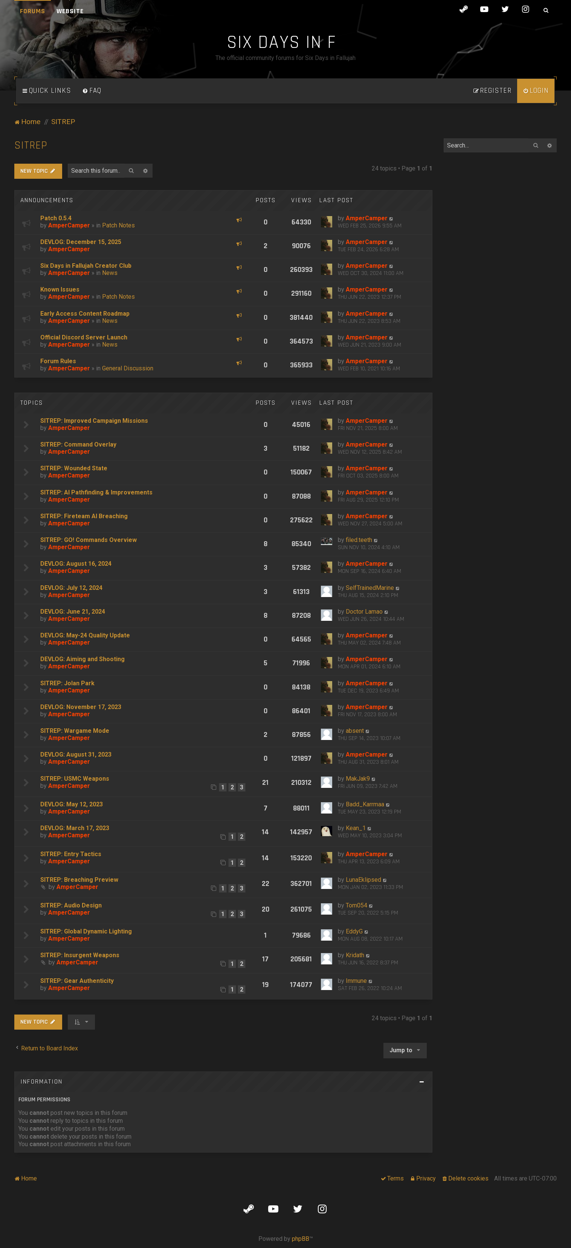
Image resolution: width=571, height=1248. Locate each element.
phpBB (300, 1238)
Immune (356, 980)
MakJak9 (358, 778)
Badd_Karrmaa (365, 804)
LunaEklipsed (363, 879)
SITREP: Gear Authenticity (77, 980)
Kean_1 (356, 828)
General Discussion (127, 368)
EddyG (354, 931)
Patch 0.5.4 (56, 218)
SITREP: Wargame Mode (74, 730)
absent (355, 730)
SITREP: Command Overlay (78, 444)
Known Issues (59, 289)
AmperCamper (69, 225)
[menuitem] (92, 91)
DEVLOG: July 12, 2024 (71, 587)
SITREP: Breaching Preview (79, 879)
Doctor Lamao (364, 611)
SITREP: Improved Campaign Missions (94, 420)
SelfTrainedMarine (370, 587)
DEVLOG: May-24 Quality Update (85, 635)
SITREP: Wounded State (73, 468)
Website (70, 11)
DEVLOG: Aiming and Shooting (82, 659)
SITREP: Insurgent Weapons (79, 955)
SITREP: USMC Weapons (74, 778)
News (110, 272)
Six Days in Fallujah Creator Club (85, 265)
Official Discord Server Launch (83, 337)
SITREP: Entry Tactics (70, 854)
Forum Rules (58, 361)
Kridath (355, 955)
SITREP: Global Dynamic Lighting (86, 931)
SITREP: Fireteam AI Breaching (84, 516)
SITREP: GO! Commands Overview (88, 539)
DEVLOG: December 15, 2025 (80, 242)
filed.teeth (359, 539)
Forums (32, 11)
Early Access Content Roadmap (85, 313)
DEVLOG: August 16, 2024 (75, 563)
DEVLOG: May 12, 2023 (71, 804)
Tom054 (356, 905)
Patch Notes (118, 225)
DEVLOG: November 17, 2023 (80, 707)
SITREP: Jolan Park (67, 683)
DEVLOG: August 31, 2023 (75, 754)
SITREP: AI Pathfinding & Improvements (96, 492)
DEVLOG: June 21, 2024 (72, 611)
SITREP (30, 145)
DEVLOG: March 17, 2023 (74, 828)
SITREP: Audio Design (71, 905)
